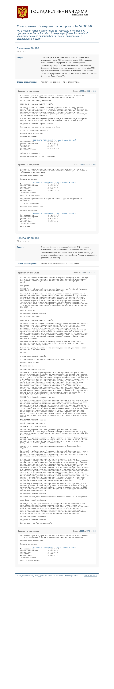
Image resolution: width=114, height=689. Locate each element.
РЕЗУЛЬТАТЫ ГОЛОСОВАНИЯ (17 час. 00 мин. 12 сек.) (55, 243)
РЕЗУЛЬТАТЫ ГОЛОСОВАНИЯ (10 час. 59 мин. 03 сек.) (55, 152)
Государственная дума (55, 12)
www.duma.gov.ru (90, 685)
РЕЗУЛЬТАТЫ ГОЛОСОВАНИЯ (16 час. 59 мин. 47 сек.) (55, 204)
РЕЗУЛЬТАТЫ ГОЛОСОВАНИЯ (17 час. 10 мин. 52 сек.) (55, 653)
